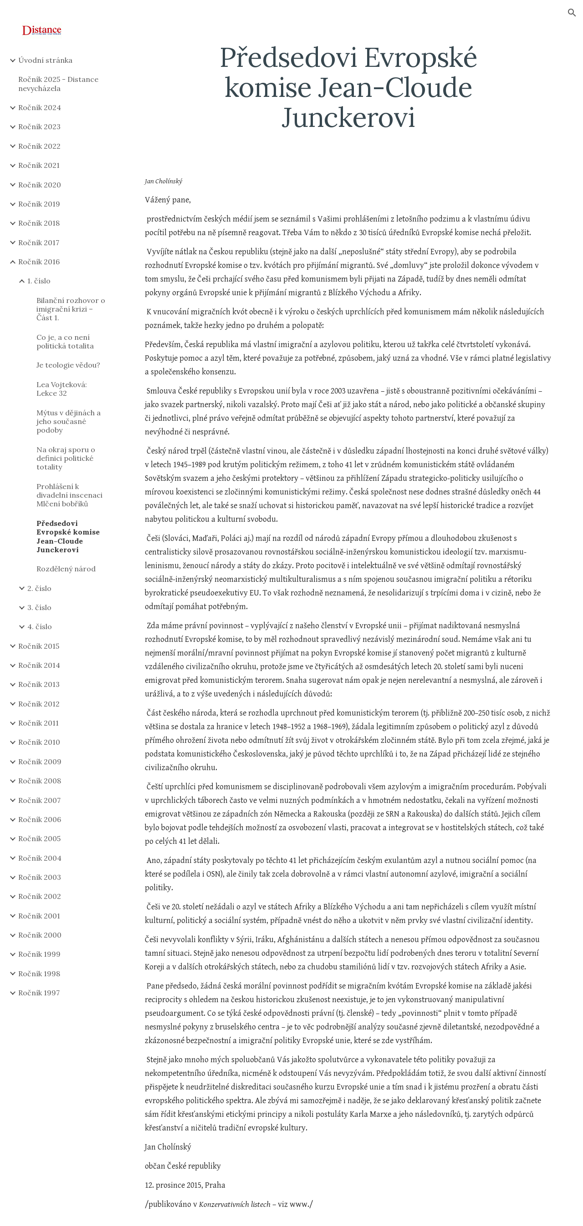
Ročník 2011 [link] (38, 722)
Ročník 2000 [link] (39, 934)
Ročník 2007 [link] (39, 800)
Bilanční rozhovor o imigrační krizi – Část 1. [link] (70, 309)
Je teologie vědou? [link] (68, 364)
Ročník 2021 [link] (39, 165)
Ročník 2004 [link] (39, 858)
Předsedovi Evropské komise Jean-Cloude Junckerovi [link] (68, 536)
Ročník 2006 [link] (39, 819)
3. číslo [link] (39, 607)
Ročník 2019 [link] (39, 203)
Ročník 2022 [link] (39, 146)
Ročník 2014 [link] (39, 665)
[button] (572, 13)
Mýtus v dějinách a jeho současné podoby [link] (68, 421)
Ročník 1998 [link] (39, 973)
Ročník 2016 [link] (39, 261)
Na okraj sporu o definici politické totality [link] (65, 458)
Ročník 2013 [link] (39, 684)
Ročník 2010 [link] (39, 742)
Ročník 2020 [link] (39, 184)
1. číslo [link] (39, 280)
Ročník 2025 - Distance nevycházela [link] (58, 83)
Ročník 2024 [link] (39, 107)
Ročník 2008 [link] (39, 780)
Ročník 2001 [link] (39, 915)
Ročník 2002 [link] (39, 896)
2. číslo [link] (39, 588)
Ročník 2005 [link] (39, 838)
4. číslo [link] (39, 626)
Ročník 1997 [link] (39, 992)
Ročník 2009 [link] (39, 761)
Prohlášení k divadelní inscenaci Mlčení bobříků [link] (69, 495)
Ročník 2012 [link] (39, 703)
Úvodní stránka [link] (45, 60)
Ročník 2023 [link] (39, 126)
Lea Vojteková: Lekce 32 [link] (61, 389)
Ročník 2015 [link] (38, 646)
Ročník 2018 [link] (39, 222)
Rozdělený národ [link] (66, 568)
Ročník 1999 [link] (39, 954)
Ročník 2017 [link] (38, 242)
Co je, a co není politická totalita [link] (65, 341)
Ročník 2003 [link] (39, 877)
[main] (348, 87)
